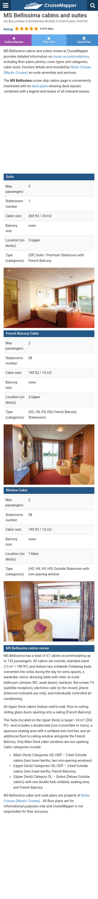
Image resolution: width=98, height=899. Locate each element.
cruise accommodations (71, 56)
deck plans (40, 86)
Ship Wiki (49, 40)
